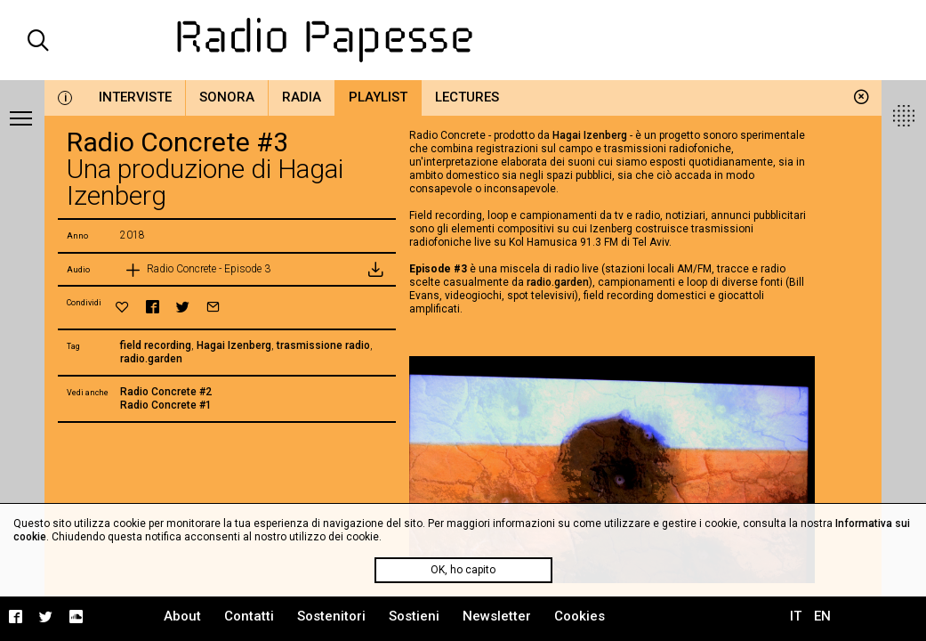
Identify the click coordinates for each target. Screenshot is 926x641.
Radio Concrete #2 (166, 391)
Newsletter (497, 616)
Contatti (249, 616)
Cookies (579, 616)
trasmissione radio (323, 345)
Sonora (226, 97)
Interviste (135, 97)
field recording (155, 345)
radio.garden (151, 359)
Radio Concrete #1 (166, 405)
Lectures (467, 97)
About (182, 616)
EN (822, 616)
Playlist (378, 97)
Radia (301, 97)
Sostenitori (331, 616)
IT (795, 616)
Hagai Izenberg (234, 345)
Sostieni (414, 616)
